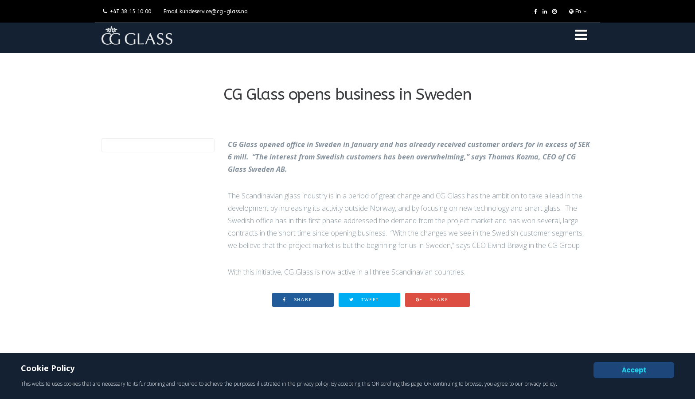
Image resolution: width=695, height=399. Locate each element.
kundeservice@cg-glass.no (213, 11)
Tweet (364, 299)
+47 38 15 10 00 (130, 11)
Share (297, 299)
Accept (634, 370)
